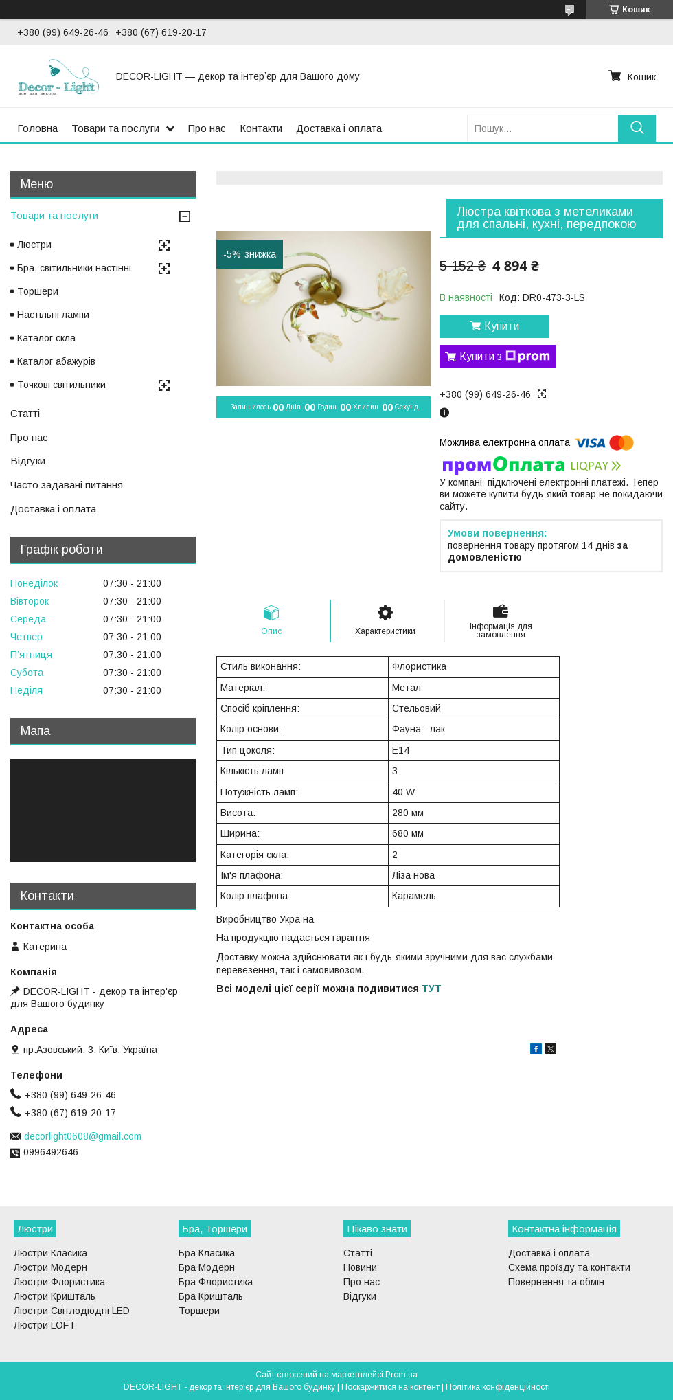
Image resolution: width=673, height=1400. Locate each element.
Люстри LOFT (45, 1325)
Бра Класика (207, 1252)
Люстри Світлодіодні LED (72, 1310)
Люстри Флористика (59, 1281)
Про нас (207, 128)
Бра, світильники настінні (74, 267)
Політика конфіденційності (498, 1387)
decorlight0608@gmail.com (82, 1136)
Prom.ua (401, 1374)
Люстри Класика (50, 1252)
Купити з (504, 356)
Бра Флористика (216, 1281)
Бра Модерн (207, 1267)
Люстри (34, 244)
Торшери (37, 291)
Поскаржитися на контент (390, 1387)
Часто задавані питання (66, 484)
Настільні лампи (53, 314)
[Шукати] (637, 128)
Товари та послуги (115, 128)
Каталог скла (46, 337)
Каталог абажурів (56, 361)
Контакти (261, 128)
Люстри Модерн (50, 1267)
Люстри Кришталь (54, 1296)
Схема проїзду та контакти (569, 1267)
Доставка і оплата (339, 128)
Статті (25, 413)
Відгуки (27, 460)
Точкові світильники (61, 384)
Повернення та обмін (556, 1281)
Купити (501, 326)
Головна (37, 128)
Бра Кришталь (211, 1296)
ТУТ (432, 988)
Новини (360, 1267)
